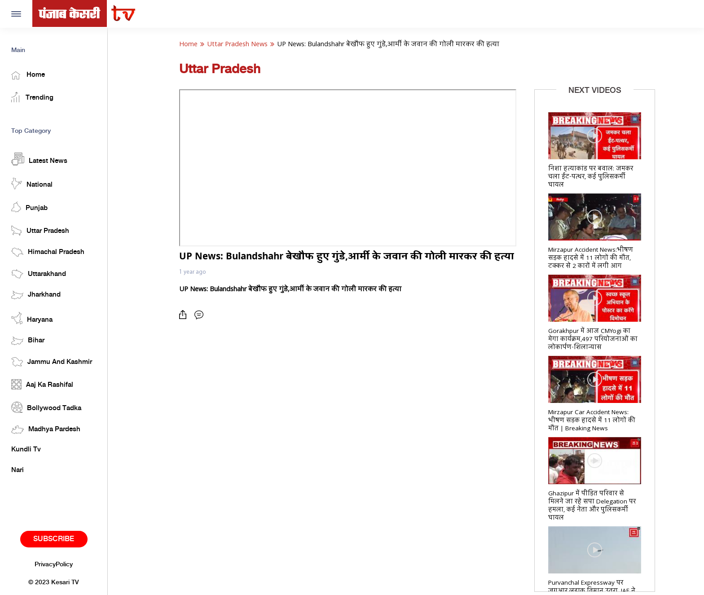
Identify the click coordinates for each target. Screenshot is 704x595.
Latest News (39, 159)
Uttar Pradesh (40, 230)
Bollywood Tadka (46, 407)
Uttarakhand (38, 274)
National (32, 183)
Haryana (32, 318)
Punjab (29, 207)
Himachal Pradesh (47, 252)
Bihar (27, 341)
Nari (17, 470)
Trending (32, 97)
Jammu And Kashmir (51, 362)
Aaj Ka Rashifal (42, 384)
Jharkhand (36, 295)
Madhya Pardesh (45, 429)
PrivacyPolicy (54, 564)
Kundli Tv (26, 449)
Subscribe (53, 539)
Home (28, 75)
